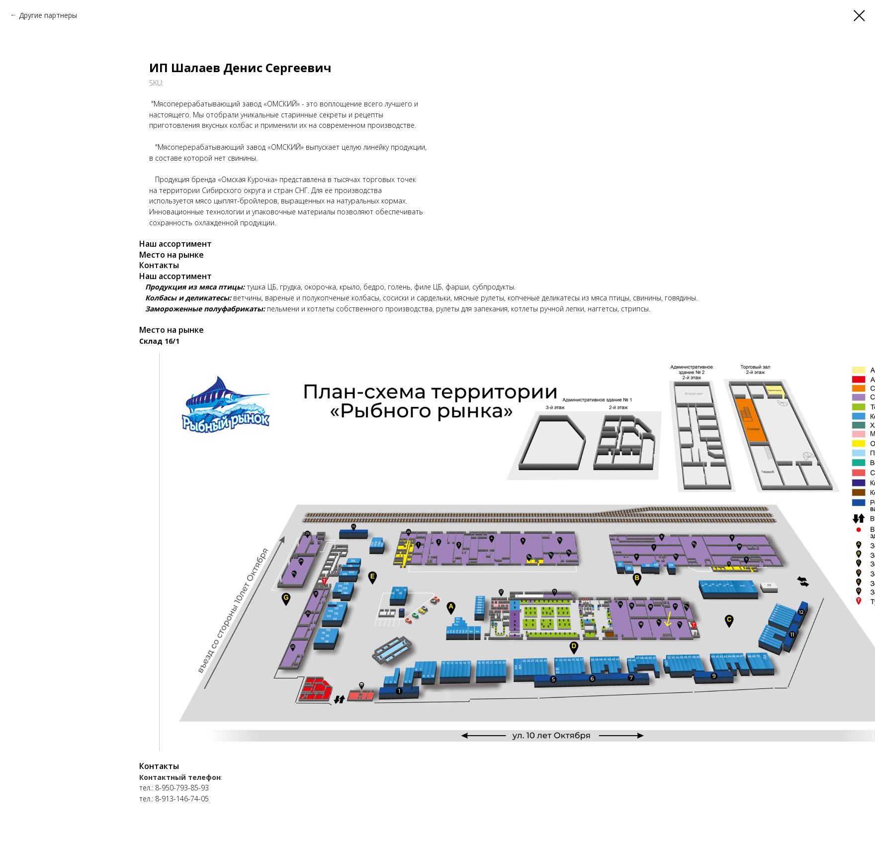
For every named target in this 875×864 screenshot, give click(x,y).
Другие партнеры (48, 15)
